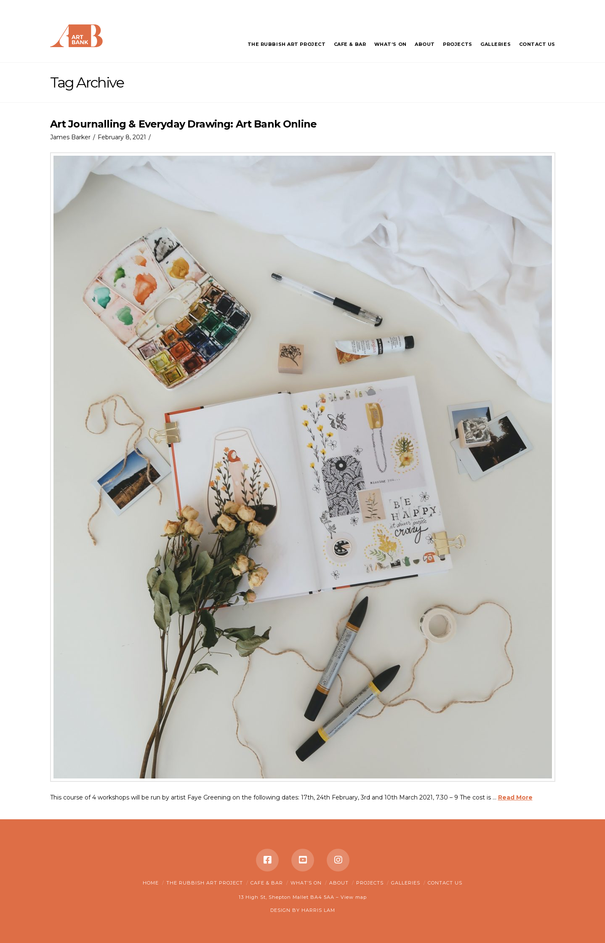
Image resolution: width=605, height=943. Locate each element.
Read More (515, 797)
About (339, 883)
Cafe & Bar (267, 883)
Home (151, 883)
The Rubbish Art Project (204, 883)
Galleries (405, 883)
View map (354, 897)
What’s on (306, 883)
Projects (370, 883)
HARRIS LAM (318, 910)
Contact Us (445, 883)
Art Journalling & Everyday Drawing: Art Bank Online (183, 124)
